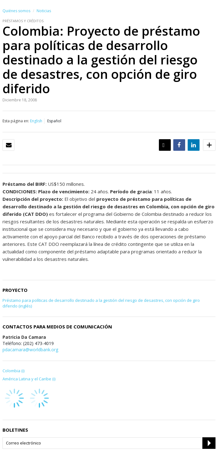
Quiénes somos (16, 10)
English (36, 121)
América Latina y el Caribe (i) (29, 379)
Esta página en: (16, 121)
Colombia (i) (13, 370)
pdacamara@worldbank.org (30, 350)
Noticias (44, 10)
